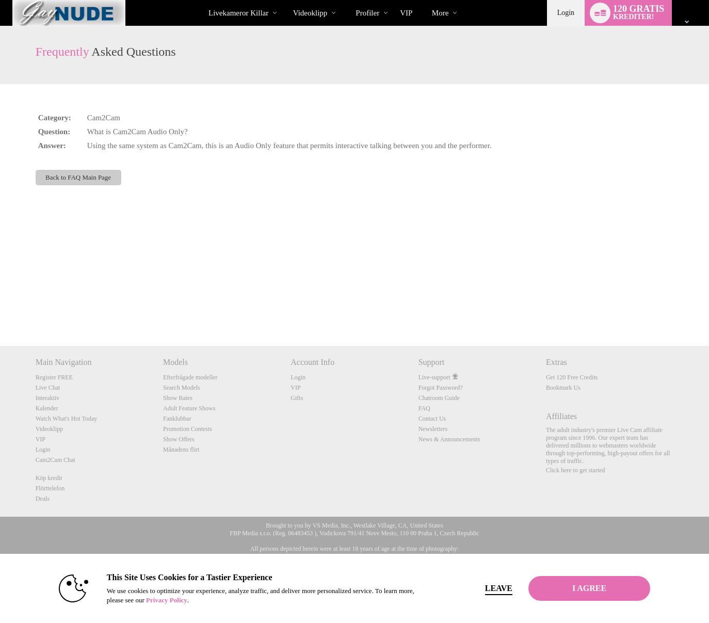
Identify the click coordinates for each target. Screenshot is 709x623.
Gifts (297, 398)
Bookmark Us (563, 387)
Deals (43, 498)
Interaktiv (48, 398)
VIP (406, 13)
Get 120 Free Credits (572, 377)
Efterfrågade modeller (190, 377)
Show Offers (179, 439)
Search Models (181, 387)
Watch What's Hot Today (67, 418)
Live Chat (48, 387)
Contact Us (432, 418)
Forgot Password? (440, 387)
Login (565, 13)
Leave (498, 588)
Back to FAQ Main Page (78, 177)
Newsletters (433, 429)
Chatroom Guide (439, 398)
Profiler (367, 13)
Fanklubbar (177, 418)
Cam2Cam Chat (55, 460)
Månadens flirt (181, 449)
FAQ (424, 408)
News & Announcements (449, 439)
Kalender (47, 408)
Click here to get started (575, 470)
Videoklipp (310, 13)
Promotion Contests (187, 429)
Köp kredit (49, 478)
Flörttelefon (50, 488)
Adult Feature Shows (189, 408)
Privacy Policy (166, 600)
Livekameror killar (238, 13)
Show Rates (177, 398)
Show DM (0, 307)
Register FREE (54, 377)
